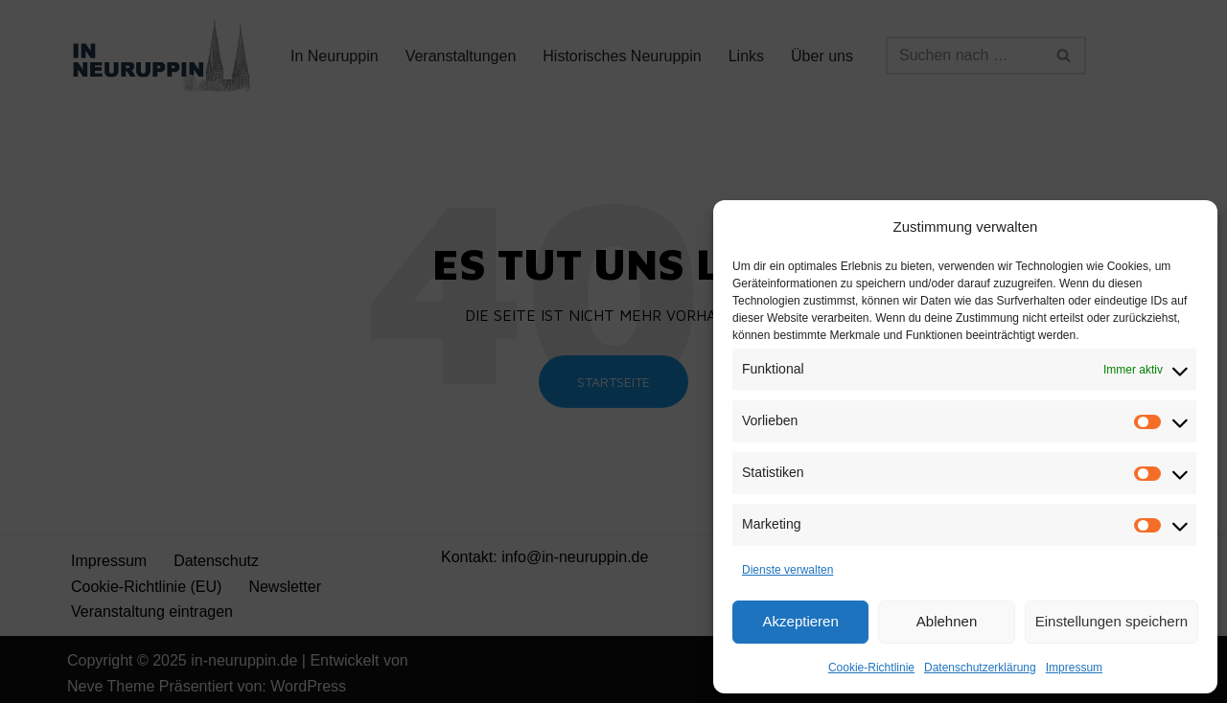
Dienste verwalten (787, 570)
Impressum (1074, 667)
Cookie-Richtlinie (871, 667)
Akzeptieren (801, 621)
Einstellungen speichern (1111, 621)
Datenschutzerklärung (980, 667)
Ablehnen (946, 621)
